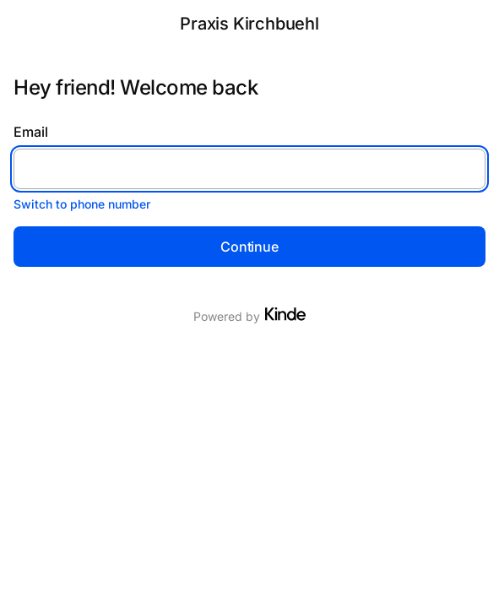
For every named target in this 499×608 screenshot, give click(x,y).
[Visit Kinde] (285, 314)
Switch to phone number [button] (82, 204)
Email (31, 131)
